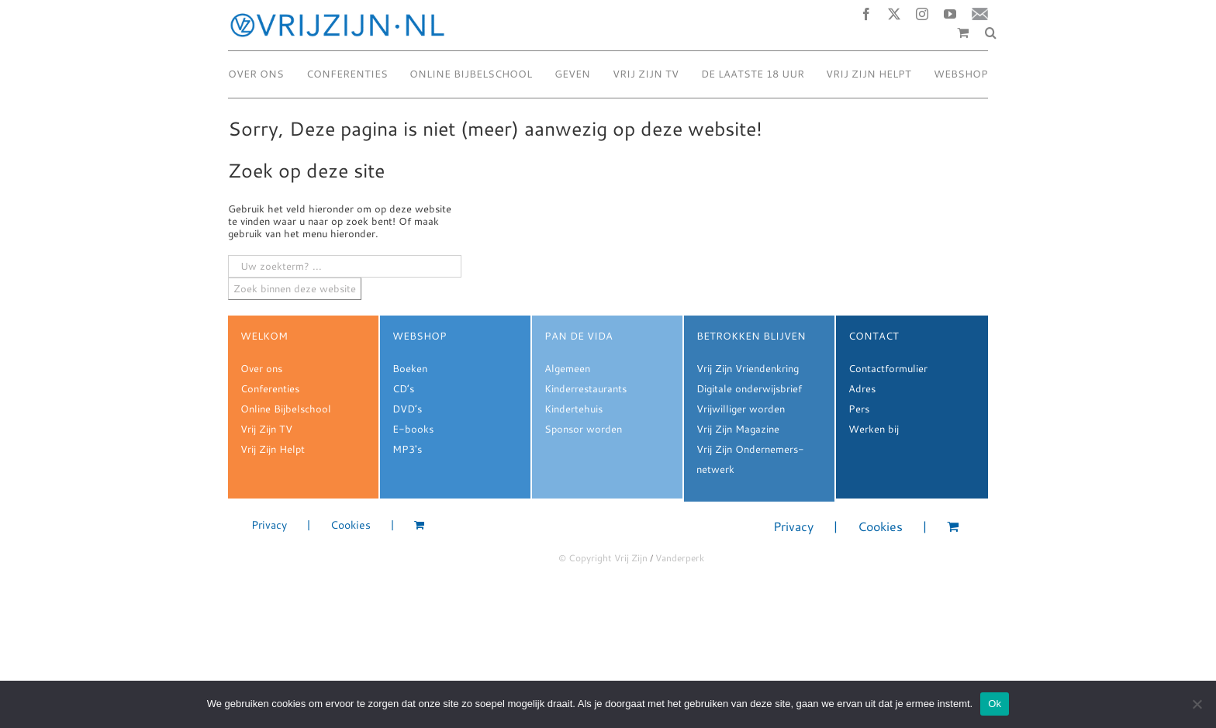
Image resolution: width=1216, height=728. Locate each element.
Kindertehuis (573, 409)
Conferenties (269, 388)
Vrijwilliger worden (740, 409)
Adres (862, 388)
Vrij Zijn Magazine (737, 429)
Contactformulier (888, 368)
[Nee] (1196, 704)
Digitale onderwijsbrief (749, 388)
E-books (413, 429)
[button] (990, 32)
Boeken (409, 368)
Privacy (269, 525)
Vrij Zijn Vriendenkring (747, 368)
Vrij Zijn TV (266, 429)
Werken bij (873, 429)
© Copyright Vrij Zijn (603, 557)
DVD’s (407, 409)
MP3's (407, 449)
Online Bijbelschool (285, 409)
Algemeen (567, 368)
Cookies (350, 525)
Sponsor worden (583, 429)
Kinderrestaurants (585, 388)
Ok (994, 703)
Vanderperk (679, 557)
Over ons (261, 368)
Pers (858, 409)
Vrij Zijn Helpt (272, 449)
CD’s (403, 388)
